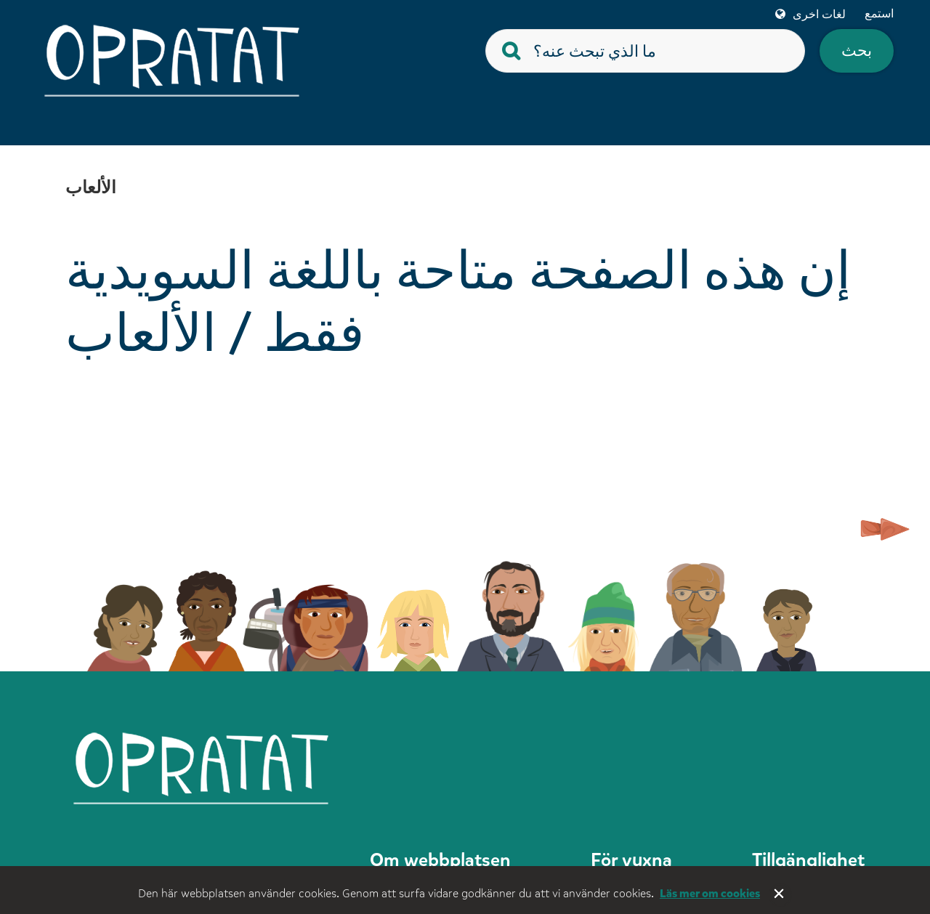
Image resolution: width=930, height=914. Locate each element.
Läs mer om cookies (710, 893)
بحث (856, 50)
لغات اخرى (819, 14)
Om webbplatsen (440, 860)
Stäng (780, 895)
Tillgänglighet (808, 860)
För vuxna (631, 860)
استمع (879, 13)
